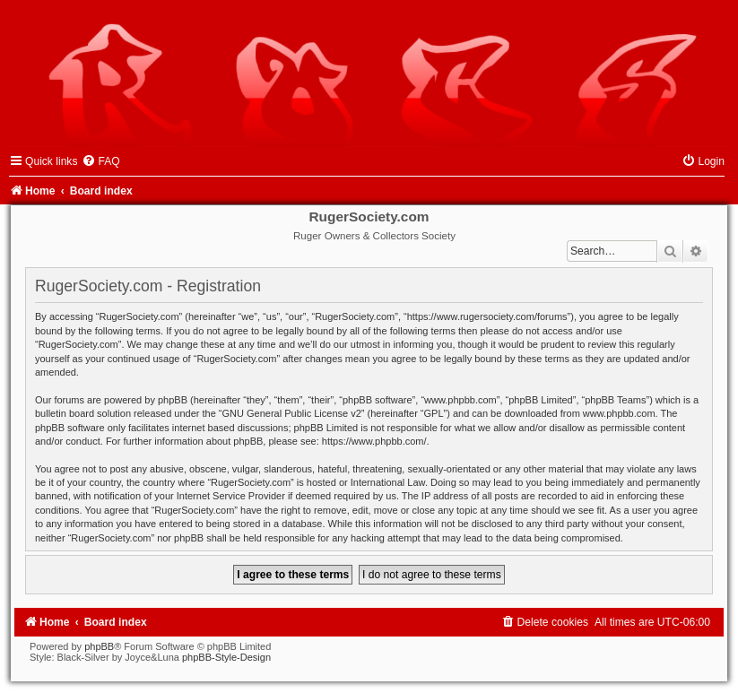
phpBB (99, 646)
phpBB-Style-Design (226, 657)
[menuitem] (100, 161)
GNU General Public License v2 (291, 413)
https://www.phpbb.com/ (374, 441)
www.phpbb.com (619, 413)
